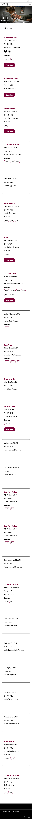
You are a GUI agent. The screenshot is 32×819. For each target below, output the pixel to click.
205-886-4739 (8, 471)
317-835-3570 (8, 646)
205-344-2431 (8, 591)
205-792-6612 (8, 151)
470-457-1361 (8, 244)
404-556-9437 (8, 351)
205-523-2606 (8, 385)
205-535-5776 (8, 720)
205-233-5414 (8, 317)
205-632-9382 (8, 44)
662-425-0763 (8, 182)
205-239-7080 (8, 622)
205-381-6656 (8, 413)
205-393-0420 (8, 696)
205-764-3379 (8, 85)
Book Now (9, 65)
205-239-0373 (8, 446)
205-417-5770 (8, 498)
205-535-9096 (8, 115)
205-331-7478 (8, 563)
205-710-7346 (8, 280)
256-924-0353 (8, 748)
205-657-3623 (8, 671)
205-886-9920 (8, 210)
